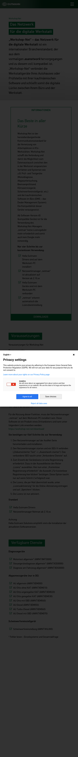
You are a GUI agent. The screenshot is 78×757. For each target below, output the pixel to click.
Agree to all (27, 396)
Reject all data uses (39, 403)
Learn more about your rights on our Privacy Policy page (26, 374)
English (7, 355)
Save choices (50, 396)
